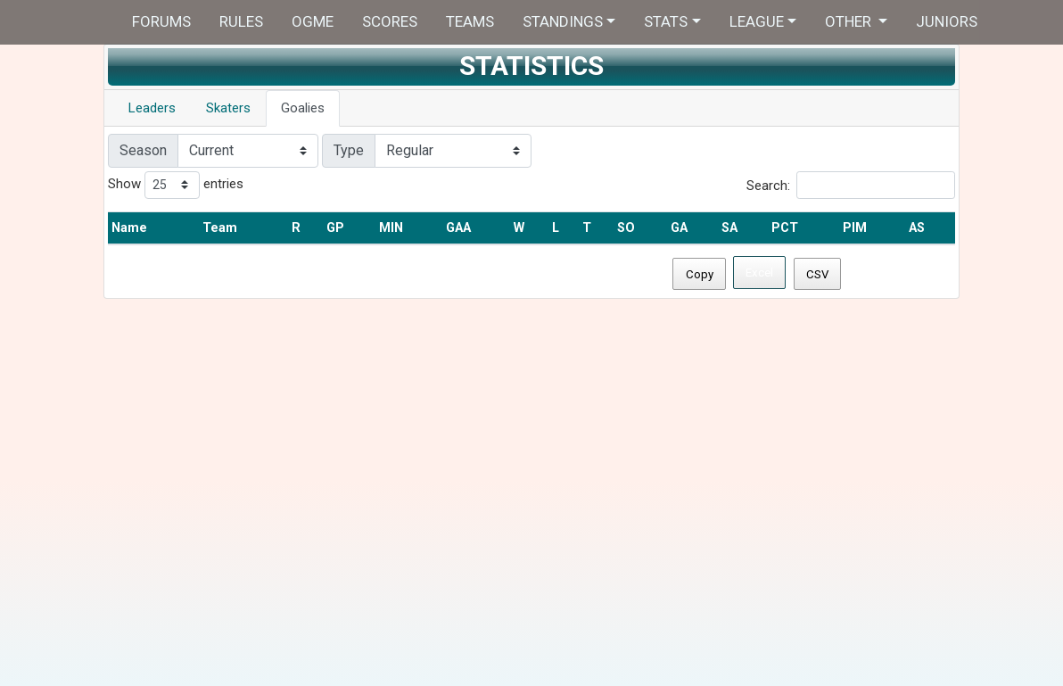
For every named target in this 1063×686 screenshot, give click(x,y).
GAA (458, 228)
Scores (389, 21)
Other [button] (850, 21)
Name (129, 228)
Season (143, 150)
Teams (470, 21)
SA (729, 228)
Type (349, 150)
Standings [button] (563, 21)
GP (335, 228)
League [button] (756, 21)
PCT (784, 228)
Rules (241, 21)
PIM (855, 228)
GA (679, 228)
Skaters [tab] (228, 108)
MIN (391, 228)
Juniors (946, 21)
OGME (313, 21)
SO (626, 228)
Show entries (175, 185)
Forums (161, 21)
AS (917, 228)
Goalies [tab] (303, 108)
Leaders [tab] (152, 108)
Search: (850, 185)
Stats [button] (666, 21)
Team (219, 228)
